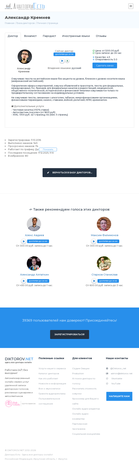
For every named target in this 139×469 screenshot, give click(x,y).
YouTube (113, 383)
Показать (48, 149)
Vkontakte (114, 378)
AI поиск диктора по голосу (83, 381)
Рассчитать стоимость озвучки (84, 391)
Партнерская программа (79, 426)
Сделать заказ (104, 65)
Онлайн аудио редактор (86, 408)
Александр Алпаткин (34, 274)
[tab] (13, 37)
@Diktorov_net (116, 368)
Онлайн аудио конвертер (80, 416)
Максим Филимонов (104, 235)
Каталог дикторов (49, 373)
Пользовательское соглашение (49, 401)
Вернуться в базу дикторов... (69, 172)
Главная (9, 23)
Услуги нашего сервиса (52, 368)
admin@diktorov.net (119, 373)
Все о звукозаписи (49, 388)
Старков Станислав (104, 274)
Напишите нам (119, 396)
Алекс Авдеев (34, 235)
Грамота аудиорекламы (52, 393)
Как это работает (48, 378)
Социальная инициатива (86, 433)
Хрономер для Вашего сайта (85, 401)
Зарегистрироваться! (70, 334)
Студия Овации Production (80, 371)
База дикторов (26, 23)
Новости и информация (52, 383)
